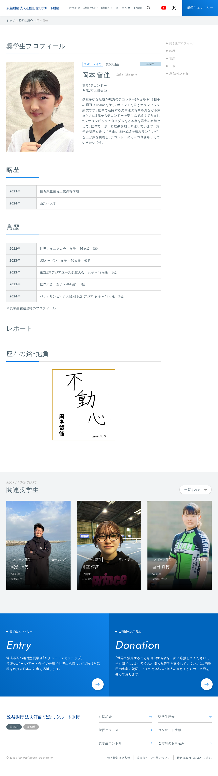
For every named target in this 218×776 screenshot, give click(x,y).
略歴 (172, 51)
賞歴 (172, 58)
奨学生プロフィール (182, 43)
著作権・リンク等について (153, 758)
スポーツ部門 (92, 64)
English (31, 727)
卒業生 (150, 64)
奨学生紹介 (90, 8)
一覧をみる (195, 489)
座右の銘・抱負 (178, 73)
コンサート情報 (132, 8)
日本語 (14, 727)
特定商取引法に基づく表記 (194, 758)
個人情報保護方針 (118, 758)
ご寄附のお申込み (185, 743)
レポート (175, 66)
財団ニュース (110, 8)
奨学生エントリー (200, 8)
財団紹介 (74, 8)
